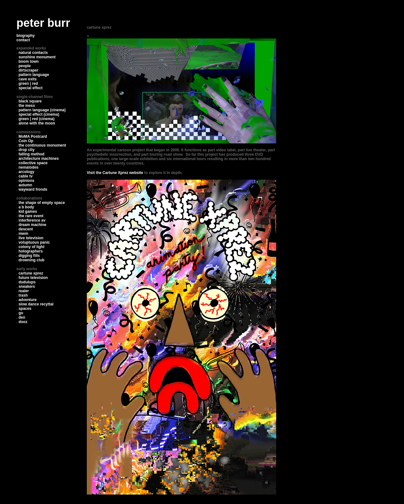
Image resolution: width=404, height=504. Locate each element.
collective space (33, 163)
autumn (25, 185)
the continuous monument (42, 145)
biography (25, 35)
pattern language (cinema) (42, 110)
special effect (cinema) (39, 114)
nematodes (29, 167)
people (25, 66)
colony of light (32, 247)
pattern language (34, 74)
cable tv (26, 176)
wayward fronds (33, 189)
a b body (26, 207)
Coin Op (26, 141)
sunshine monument (37, 57)
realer (24, 291)
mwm (23, 233)
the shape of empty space (42, 202)
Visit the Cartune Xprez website (115, 173)
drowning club (32, 260)
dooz (23, 322)
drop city (27, 150)
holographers (31, 251)
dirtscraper (29, 70)
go (21, 313)
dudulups (27, 282)
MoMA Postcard (33, 136)
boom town (29, 61)
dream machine (32, 225)
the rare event (31, 216)
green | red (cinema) (37, 119)
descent (26, 229)
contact (23, 40)
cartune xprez (31, 273)
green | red (28, 83)
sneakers (27, 286)
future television (33, 277)
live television (31, 238)
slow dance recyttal (36, 304)
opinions (26, 180)
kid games (28, 211)
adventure (28, 300)
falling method (32, 154)
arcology (26, 172)
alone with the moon (37, 123)
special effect (31, 88)
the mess (27, 105)
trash (23, 295)
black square (30, 101)
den (22, 317)
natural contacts (33, 52)
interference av (32, 220)
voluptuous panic (34, 242)
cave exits (28, 79)
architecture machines (39, 158)
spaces (25, 308)
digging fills (29, 255)
